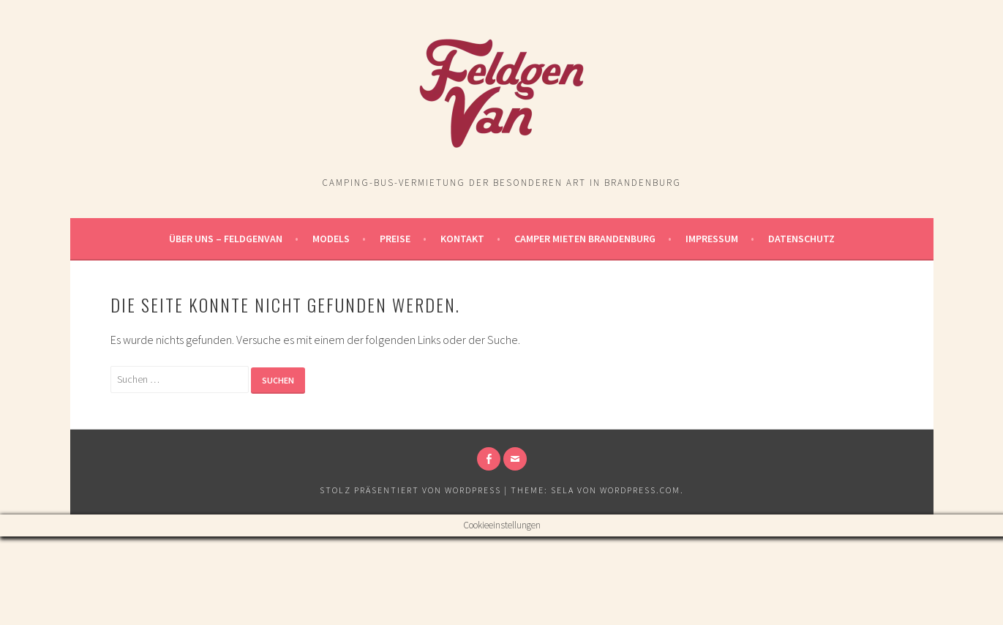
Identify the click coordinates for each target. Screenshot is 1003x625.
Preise (395, 238)
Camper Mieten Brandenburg (584, 238)
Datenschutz (801, 238)
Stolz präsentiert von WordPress (410, 489)
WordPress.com (640, 489)
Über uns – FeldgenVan (225, 238)
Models (331, 238)
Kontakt (462, 238)
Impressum (711, 238)
